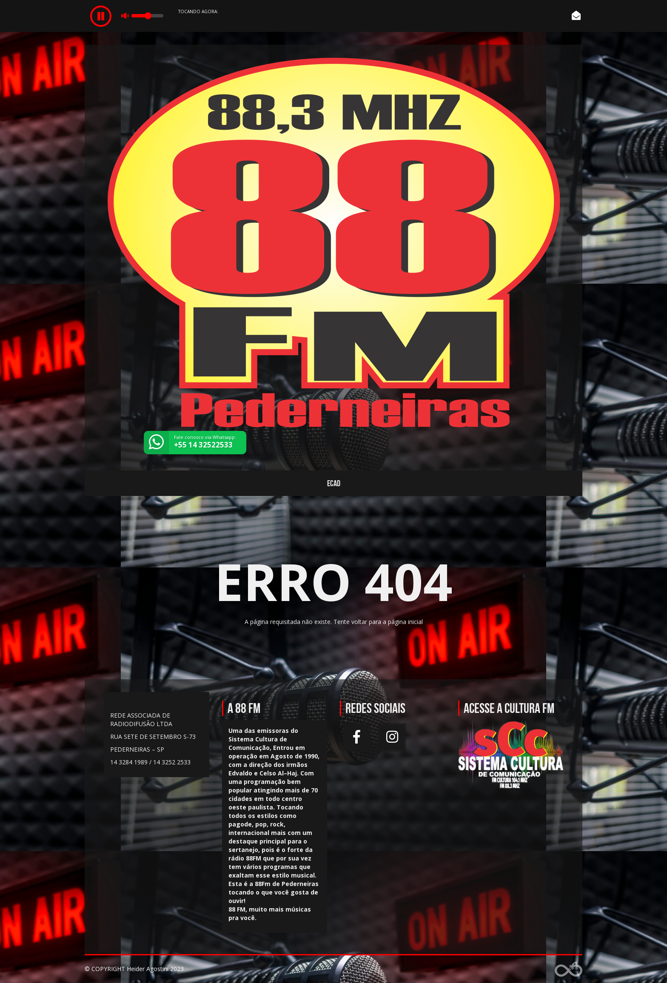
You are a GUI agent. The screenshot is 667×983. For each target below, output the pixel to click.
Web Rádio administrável (568, 969)
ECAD (333, 483)
